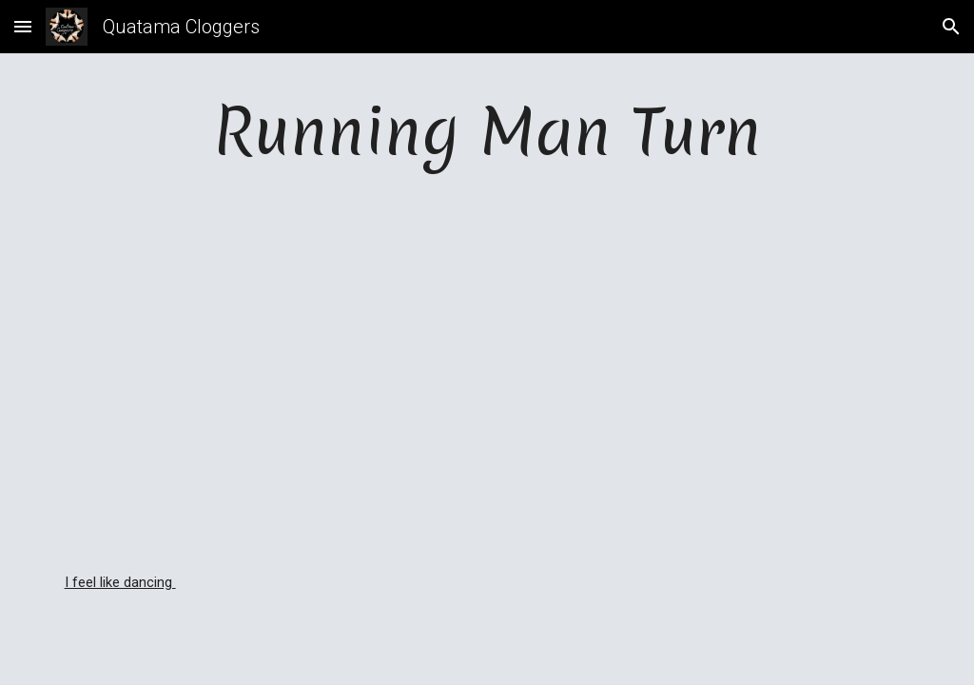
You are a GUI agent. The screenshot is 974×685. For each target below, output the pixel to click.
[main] (487, 131)
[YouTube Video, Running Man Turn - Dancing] (487, 373)
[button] (23, 26)
